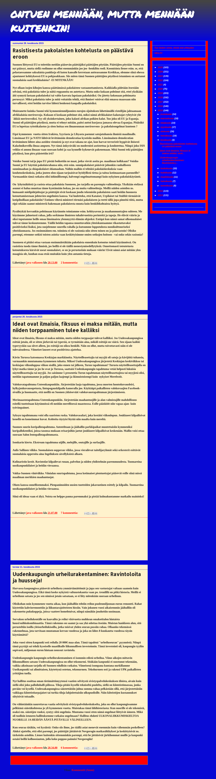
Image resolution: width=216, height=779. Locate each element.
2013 (160, 195)
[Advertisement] (79, 288)
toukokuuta (166, 168)
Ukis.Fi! (158, 53)
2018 (160, 97)
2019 (160, 93)
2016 (160, 106)
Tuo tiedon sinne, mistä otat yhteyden (174, 48)
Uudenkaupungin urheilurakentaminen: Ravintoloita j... (172, 160)
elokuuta (165, 131)
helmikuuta (166, 181)
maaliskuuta (167, 177)
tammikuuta (166, 185)
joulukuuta (166, 114)
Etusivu (78, 760)
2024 (160, 72)
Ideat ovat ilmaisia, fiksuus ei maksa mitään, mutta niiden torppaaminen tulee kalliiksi (75, 327)
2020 (160, 89)
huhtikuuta (166, 173)
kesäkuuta (166, 140)
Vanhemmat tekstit (132, 760)
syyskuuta (166, 127)
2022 (160, 80)
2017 (160, 102)
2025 (160, 67)
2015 (160, 110)
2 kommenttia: (70, 262)
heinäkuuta (166, 136)
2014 (160, 191)
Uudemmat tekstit (25, 760)
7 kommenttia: (70, 512)
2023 (160, 76)
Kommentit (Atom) (83, 770)
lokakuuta (165, 123)
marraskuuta (167, 118)
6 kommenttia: (70, 747)
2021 (160, 84)
